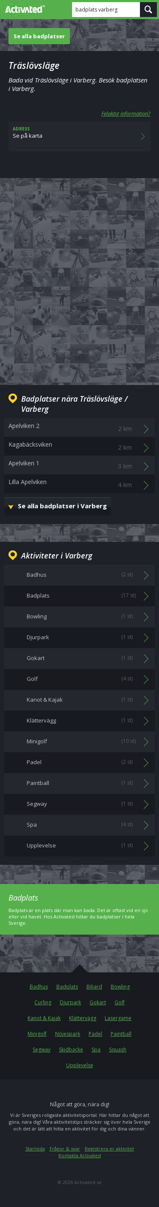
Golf (119, 1002)
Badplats (67, 986)
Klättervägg (82, 1018)
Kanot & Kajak (44, 1018)
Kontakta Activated (80, 1155)
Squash (117, 1049)
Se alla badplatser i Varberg (62, 506)
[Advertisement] (79, 274)
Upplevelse (79, 1065)
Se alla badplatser (39, 36)
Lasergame (118, 1018)
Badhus (39, 986)
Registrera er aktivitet (109, 1148)
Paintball (121, 1033)
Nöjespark (67, 1033)
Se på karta (79, 136)
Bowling (120, 986)
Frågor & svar (65, 1148)
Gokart (97, 1002)
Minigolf (37, 1033)
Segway (41, 1049)
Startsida (35, 1148)
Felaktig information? (126, 113)
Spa (96, 1049)
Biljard (94, 986)
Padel (95, 1033)
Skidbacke (71, 1049)
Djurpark (70, 1002)
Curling (42, 1002)
